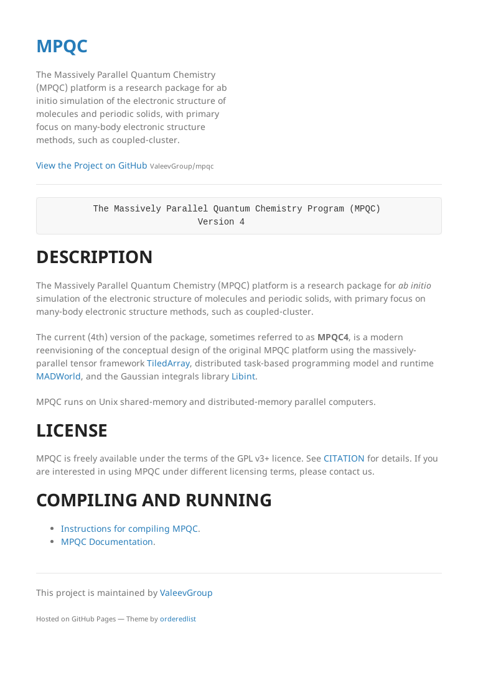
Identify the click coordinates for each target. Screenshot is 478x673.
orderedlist (178, 618)
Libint (243, 376)
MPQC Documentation (107, 541)
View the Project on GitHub (124, 165)
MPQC (62, 45)
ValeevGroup (186, 592)
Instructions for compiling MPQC (129, 528)
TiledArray (168, 363)
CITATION (344, 458)
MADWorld (58, 376)
